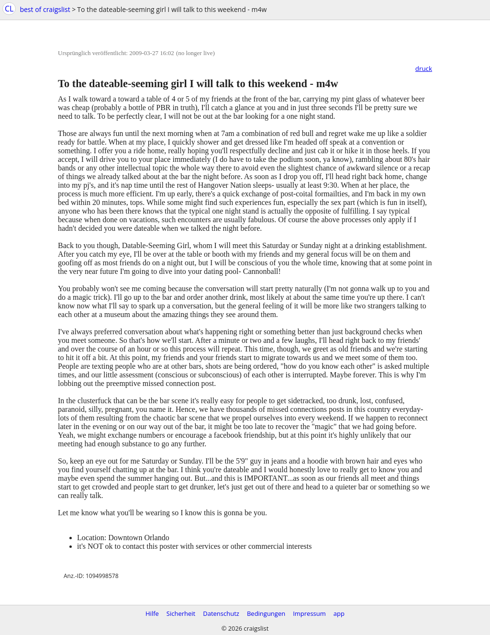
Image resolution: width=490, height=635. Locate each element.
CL (9, 8)
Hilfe (152, 613)
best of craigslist (45, 9)
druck (423, 68)
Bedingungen (266, 613)
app (339, 613)
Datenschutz (221, 613)
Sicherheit (181, 613)
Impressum (309, 613)
